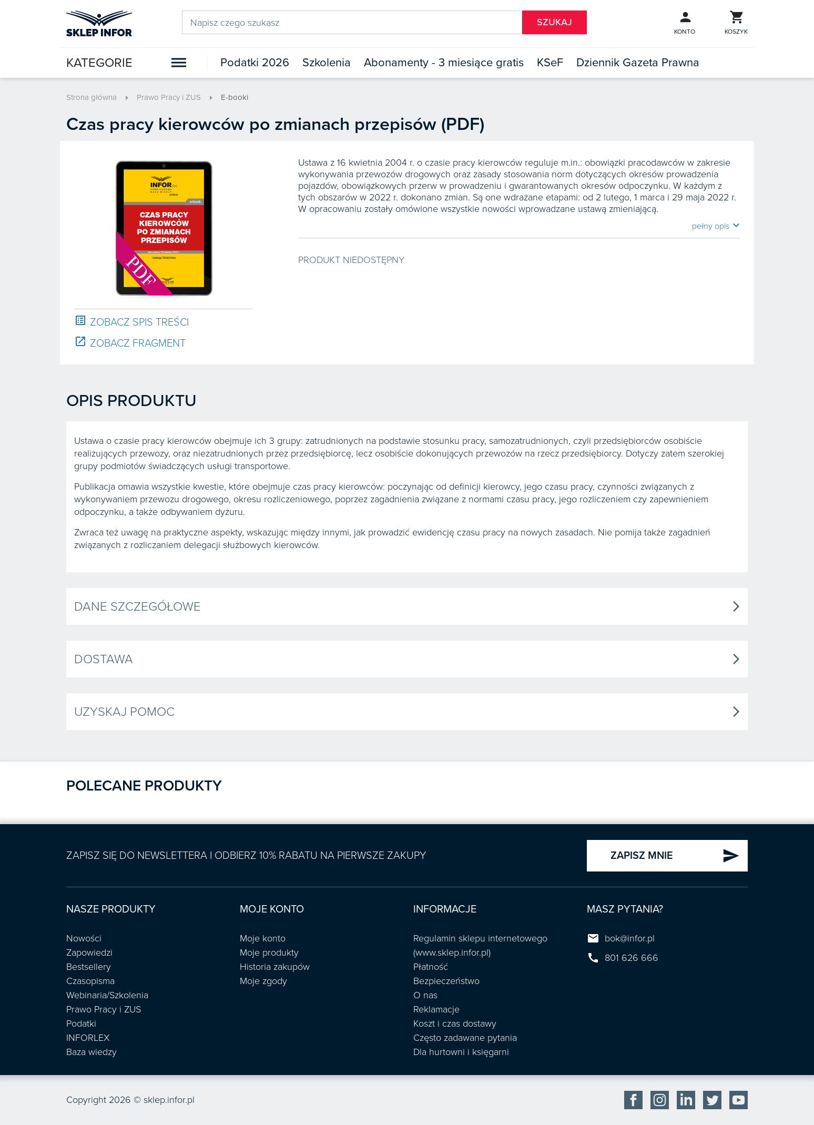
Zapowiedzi (89, 952)
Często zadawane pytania (465, 1037)
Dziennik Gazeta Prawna (637, 62)
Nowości (83, 938)
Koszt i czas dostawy (454, 1023)
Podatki (81, 1023)
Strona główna (91, 97)
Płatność (430, 966)
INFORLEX (88, 1037)
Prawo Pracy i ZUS (169, 97)
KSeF (550, 62)
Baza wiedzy (91, 1052)
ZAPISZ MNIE (675, 856)
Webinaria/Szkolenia (107, 995)
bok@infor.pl (630, 938)
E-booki (234, 97)
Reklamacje (436, 1009)
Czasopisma (90, 981)
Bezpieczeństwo (446, 981)
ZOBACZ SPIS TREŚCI (131, 322)
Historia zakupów (275, 966)
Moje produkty (269, 952)
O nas (425, 995)
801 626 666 (631, 958)
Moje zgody (263, 981)
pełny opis (716, 225)
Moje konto (263, 938)
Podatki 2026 (254, 62)
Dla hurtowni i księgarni (461, 1052)
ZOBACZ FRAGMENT (130, 343)
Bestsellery (88, 966)
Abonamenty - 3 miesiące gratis (444, 62)
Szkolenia (326, 62)
